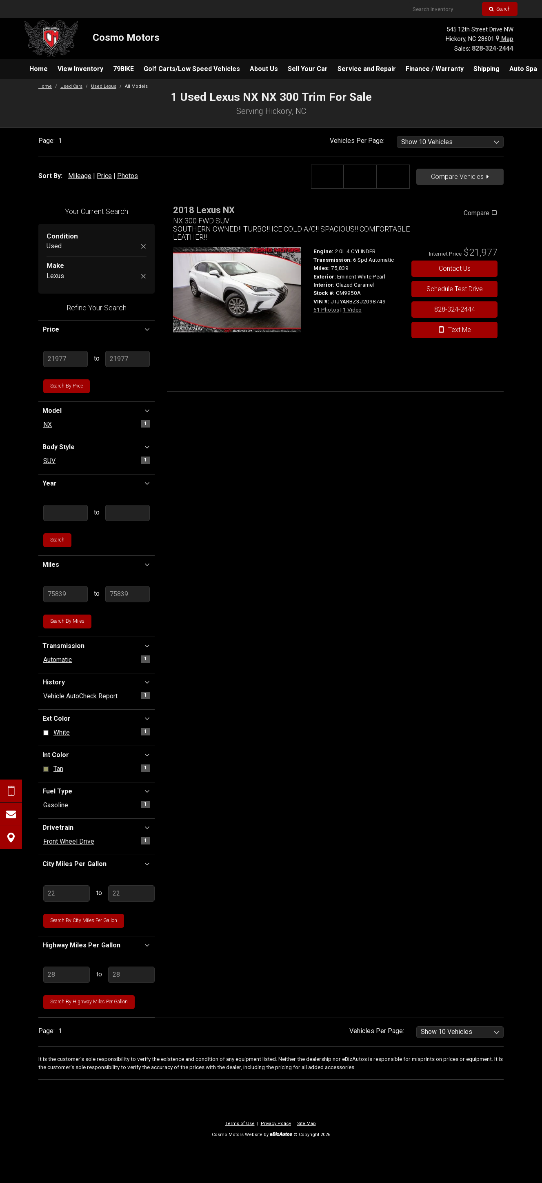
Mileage (79, 176)
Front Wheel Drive (68, 841)
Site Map (306, 1123)
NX (47, 424)
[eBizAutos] (281, 1135)
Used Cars (71, 86)
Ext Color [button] (96, 718)
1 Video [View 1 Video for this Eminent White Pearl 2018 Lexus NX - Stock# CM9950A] (352, 309)
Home (45, 86)
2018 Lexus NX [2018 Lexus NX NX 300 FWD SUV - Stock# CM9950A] (204, 210)
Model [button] (96, 410)
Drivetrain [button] (96, 827)
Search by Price (66, 386)
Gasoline (55, 805)
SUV (49, 461)
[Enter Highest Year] (127, 513)
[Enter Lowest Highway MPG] (66, 975)
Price (104, 176)
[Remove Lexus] (143, 277)
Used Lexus (103, 86)
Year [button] (96, 483)
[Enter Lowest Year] (65, 513)
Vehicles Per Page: (357, 141)
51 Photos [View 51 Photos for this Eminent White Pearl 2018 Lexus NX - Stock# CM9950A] (326, 309)
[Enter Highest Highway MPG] (131, 975)
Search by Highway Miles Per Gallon (89, 1002)
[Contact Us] (11, 814)
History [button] (96, 682)
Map (504, 38)
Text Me (454, 330)
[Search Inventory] (444, 9)
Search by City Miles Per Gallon (83, 920)
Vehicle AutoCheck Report (80, 696)
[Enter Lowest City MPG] (66, 893)
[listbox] (450, 142)
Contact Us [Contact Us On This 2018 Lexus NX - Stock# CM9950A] (455, 268)
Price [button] (96, 329)
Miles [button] (96, 564)
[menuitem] (38, 69)
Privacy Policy (276, 1123)
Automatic (57, 660)
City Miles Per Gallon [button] (96, 864)
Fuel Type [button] (96, 791)
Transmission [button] (96, 646)
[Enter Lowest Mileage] (65, 594)
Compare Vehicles (460, 176)
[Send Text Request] (11, 791)
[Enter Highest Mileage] (127, 594)
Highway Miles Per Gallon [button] (96, 945)
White (61, 732)
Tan (58, 769)
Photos (127, 176)
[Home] (92, 38)
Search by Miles (67, 621)
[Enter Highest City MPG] (131, 893)
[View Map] (11, 837)
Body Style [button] (96, 447)
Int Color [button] (96, 755)
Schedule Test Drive (454, 289)
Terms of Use (240, 1123)
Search (500, 9)
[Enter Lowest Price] (65, 359)
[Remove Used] (143, 247)
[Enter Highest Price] (127, 359)
